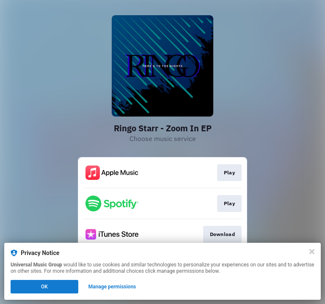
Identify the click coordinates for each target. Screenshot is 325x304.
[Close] (312, 251)
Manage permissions (112, 287)
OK (44, 287)
